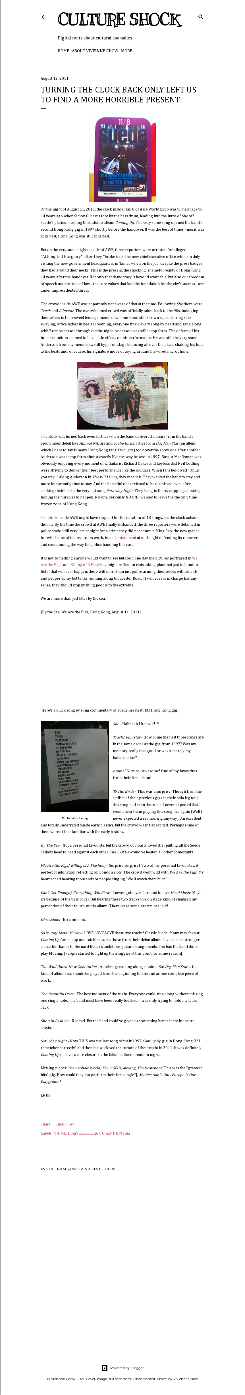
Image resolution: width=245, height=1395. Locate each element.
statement (127, 538)
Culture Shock (119, 20)
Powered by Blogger (122, 1368)
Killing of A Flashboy (88, 565)
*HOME (59, 1133)
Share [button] (46, 1124)
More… (129, 51)
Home (63, 51)
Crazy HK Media (116, 1133)
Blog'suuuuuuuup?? (84, 1133)
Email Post (64, 1124)
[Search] (201, 16)
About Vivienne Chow (95, 51)
